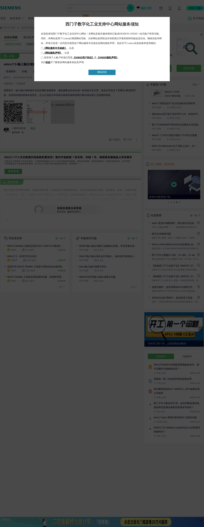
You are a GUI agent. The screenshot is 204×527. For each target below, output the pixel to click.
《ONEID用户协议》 (83, 57)
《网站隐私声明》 (52, 52)
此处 (48, 62)
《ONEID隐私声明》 (107, 57)
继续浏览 (102, 72)
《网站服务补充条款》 (55, 48)
